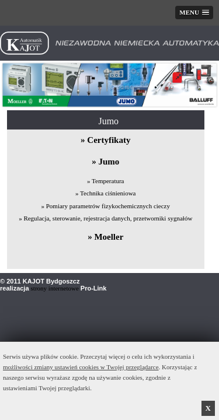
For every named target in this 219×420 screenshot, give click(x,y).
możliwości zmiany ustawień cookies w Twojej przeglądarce (81, 366)
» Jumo (105, 161)
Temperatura (108, 180)
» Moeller (105, 237)
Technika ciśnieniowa (107, 193)
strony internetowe (55, 288)
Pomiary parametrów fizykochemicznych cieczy (108, 205)
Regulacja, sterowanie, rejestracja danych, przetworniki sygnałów (107, 218)
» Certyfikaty (105, 140)
